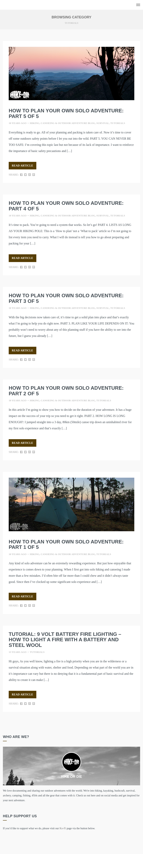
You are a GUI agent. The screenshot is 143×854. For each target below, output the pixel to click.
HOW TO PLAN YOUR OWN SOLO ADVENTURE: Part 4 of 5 (66, 206)
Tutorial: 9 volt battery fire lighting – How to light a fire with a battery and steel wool (65, 639)
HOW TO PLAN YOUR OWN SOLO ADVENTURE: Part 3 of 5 (66, 298)
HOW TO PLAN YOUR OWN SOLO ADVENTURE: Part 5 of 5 (66, 113)
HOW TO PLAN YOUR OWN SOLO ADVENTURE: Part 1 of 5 (66, 544)
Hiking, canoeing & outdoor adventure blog (62, 123)
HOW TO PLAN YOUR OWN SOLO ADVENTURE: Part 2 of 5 (66, 390)
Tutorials (117, 123)
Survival (102, 123)
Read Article (22, 165)
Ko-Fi (63, 828)
